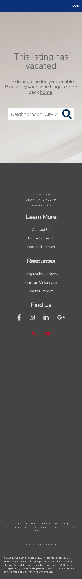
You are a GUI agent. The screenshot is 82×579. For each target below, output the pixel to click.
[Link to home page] (3, 6)
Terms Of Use (25, 524)
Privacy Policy (53, 524)
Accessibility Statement (27, 527)
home (46, 92)
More (76, 6)
